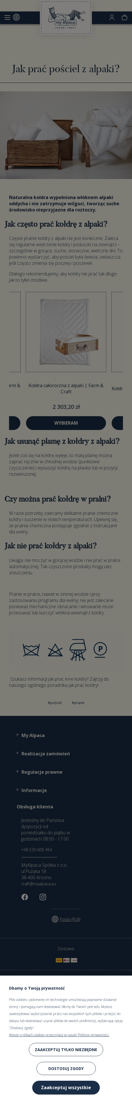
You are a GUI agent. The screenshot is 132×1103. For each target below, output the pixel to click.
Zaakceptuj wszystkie (66, 1087)
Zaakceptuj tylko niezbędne (66, 1049)
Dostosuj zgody (66, 1068)
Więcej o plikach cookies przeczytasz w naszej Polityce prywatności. (59, 1035)
